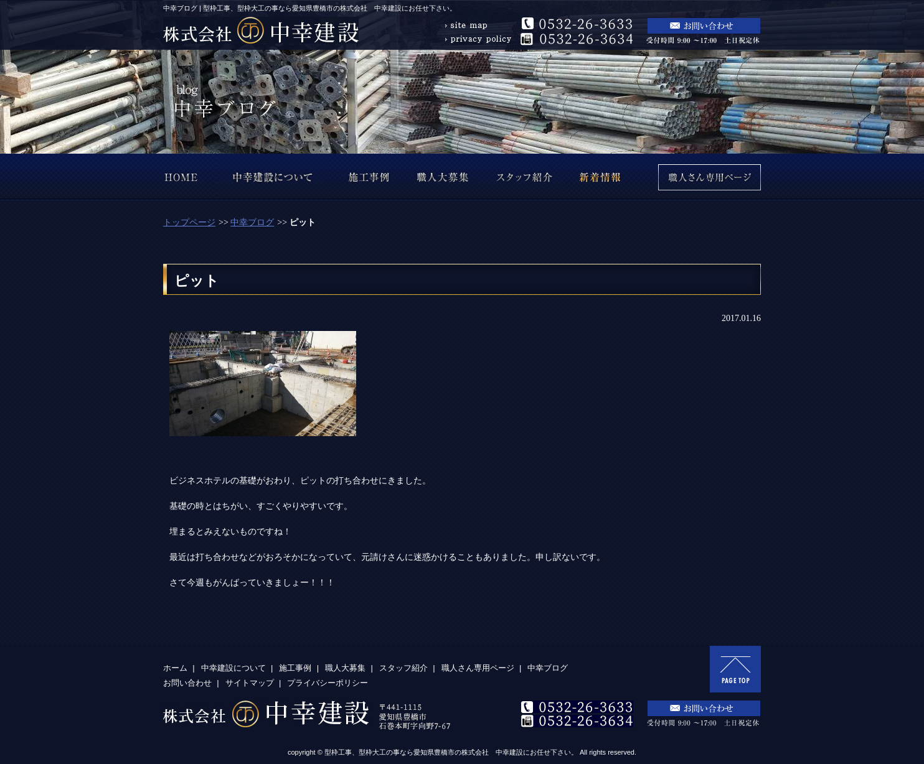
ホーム (175, 668)
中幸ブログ (252, 222)
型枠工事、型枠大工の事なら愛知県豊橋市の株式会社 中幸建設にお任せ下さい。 (451, 752)
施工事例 (295, 668)
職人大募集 (345, 668)
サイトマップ (249, 682)
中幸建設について (233, 668)
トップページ (189, 222)
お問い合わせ (187, 682)
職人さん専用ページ (477, 668)
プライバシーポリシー (327, 682)
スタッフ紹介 (403, 668)
